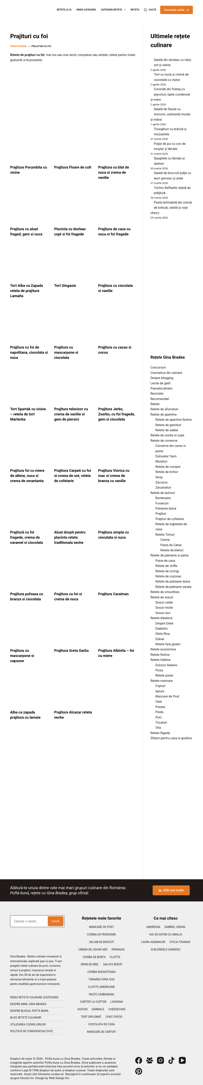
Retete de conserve (163, 441)
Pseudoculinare (161, 388)
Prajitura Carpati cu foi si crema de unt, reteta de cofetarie (71, 480)
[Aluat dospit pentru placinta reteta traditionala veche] (73, 514)
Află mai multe (171, 890)
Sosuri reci (162, 613)
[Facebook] (138, 1060)
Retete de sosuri (161, 597)
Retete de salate (166, 430)
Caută (55, 921)
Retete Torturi (165, 534)
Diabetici (161, 628)
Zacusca (161, 482)
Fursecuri (162, 503)
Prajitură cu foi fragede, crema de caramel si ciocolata (28, 542)
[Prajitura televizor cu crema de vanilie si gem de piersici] (73, 386)
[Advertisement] (73, 94)
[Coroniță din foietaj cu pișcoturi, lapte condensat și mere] (150, 90)
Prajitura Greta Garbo (73, 655)
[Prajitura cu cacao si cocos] (117, 324)
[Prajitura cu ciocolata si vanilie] (117, 262)
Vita (158, 728)
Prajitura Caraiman (114, 599)
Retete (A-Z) (64, 9)
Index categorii (86, 9)
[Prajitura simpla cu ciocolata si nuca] (117, 514)
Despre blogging (161, 378)
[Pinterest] (138, 1071)
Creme (165, 540)
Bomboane (163, 498)
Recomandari (159, 399)
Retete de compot (167, 467)
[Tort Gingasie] (73, 262)
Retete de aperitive (163, 414)
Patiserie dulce (165, 508)
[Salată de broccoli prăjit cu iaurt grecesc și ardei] (150, 174)
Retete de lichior (166, 472)
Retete (155, 404)
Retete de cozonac (168, 576)
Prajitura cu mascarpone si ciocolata (67, 352)
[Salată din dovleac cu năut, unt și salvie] (150, 60)
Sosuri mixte (164, 607)
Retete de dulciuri (162, 493)
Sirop (159, 477)
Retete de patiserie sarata (173, 587)
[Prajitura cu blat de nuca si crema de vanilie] (117, 144)
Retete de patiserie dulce (172, 581)
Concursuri (158, 367)
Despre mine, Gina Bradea (28, 1004)
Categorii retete (114, 10)
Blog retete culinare (25, 1017)
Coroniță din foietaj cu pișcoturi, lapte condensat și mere (170, 94)
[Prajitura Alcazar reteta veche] (73, 694)
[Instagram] (160, 1060)
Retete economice (163, 649)
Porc (158, 717)
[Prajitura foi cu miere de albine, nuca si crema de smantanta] (29, 453)
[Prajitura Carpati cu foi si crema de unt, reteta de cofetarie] (73, 453)
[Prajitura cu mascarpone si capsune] (29, 633)
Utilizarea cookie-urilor (28, 1024)
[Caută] (150, 10)
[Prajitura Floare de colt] (73, 144)
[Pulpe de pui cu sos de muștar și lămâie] (150, 144)
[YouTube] (182, 1060)
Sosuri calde (164, 602)
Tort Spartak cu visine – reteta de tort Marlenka (25, 414)
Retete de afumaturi (164, 409)
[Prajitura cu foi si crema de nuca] (73, 576)
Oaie (158, 701)
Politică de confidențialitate (31, 1031)
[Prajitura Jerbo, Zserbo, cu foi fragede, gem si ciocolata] (117, 386)
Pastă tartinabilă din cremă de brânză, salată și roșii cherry (171, 208)
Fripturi (160, 686)
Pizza (159, 670)
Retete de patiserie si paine (169, 555)
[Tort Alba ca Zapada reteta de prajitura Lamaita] (29, 262)
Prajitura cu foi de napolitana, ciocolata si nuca (28, 352)
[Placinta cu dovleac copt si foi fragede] (73, 206)
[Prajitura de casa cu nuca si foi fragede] (117, 206)
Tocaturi (161, 722)
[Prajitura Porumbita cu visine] (29, 144)
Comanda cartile (176, 9)
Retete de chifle (166, 566)
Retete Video (138, 9)
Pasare (160, 707)
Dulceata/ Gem (166, 456)
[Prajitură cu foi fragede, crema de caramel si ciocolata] (29, 514)
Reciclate (156, 393)
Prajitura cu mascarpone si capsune (23, 660)
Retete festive (160, 655)
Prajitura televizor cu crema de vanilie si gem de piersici (72, 414)
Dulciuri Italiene (166, 665)
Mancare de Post (167, 696)
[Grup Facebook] (149, 1060)
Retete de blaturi (171, 550)
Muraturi (161, 461)
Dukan (159, 639)
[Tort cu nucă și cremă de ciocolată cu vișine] (150, 75)
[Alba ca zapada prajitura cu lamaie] (29, 694)
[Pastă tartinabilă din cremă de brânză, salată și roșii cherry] (150, 203)
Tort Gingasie (66, 285)
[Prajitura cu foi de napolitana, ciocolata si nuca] (29, 324)
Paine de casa (165, 561)
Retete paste (164, 675)
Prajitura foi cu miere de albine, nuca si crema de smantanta (28, 480)
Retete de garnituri (168, 425)
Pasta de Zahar (171, 545)
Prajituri (160, 513)
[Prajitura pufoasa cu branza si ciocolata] (29, 576)
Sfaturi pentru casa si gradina (171, 738)
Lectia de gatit (160, 383)
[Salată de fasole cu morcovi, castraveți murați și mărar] (150, 110)
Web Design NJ (59, 1078)
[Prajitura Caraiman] (117, 576)
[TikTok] (171, 1060)
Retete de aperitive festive (173, 420)
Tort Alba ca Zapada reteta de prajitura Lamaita (28, 290)
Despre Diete (164, 623)
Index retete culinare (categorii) (34, 997)
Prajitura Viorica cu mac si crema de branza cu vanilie (115, 480)
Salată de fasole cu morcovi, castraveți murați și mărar (170, 114)
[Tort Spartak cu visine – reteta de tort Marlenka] (29, 386)
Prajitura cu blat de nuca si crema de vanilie (115, 172)
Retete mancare (161, 681)
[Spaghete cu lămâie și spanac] (150, 159)
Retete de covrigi (167, 571)
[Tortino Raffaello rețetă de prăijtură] (150, 188)
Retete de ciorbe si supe (167, 435)
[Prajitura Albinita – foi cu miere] (117, 633)
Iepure (159, 691)
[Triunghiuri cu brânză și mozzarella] (150, 130)
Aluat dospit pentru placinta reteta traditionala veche (71, 542)
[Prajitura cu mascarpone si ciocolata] (73, 324)
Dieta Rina (162, 634)
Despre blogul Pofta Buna (29, 1010)
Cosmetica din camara (166, 373)
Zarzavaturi (163, 487)
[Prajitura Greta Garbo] (73, 633)
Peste (159, 712)
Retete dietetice (161, 618)
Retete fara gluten (167, 644)
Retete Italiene (160, 660)
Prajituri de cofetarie (169, 519)
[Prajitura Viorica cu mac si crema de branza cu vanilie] (117, 453)
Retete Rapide (160, 733)
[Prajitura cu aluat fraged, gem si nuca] (29, 206)
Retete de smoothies (164, 592)
